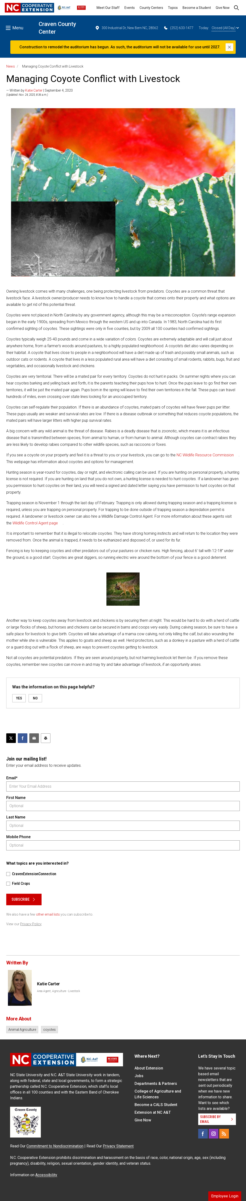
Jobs (139, 1076)
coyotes (49, 1029)
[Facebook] (203, 1133)
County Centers (151, 8)
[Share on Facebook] (22, 738)
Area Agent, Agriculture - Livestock (58, 991)
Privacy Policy (31, 924)
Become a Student (197, 8)
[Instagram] (213, 1133)
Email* (12, 778)
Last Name (15, 817)
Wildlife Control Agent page (35, 523)
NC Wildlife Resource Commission (205, 455)
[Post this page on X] (11, 738)
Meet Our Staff (108, 8)
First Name (15, 797)
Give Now (223, 8)
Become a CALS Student (156, 1104)
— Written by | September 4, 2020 (39, 90)
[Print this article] (45, 738)
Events (129, 8)
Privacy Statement (118, 1146)
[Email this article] (34, 738)
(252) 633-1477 (178, 27)
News (10, 66)
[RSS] (224, 1133)
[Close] (229, 47)
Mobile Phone (18, 837)
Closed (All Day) (225, 28)
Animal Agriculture (22, 1029)
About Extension (149, 1068)
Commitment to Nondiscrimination (54, 1146)
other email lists (48, 914)
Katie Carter (34, 90)
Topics (173, 8)
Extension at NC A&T (153, 1112)
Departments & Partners (156, 1083)
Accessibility (46, 1175)
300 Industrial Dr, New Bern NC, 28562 (126, 27)
